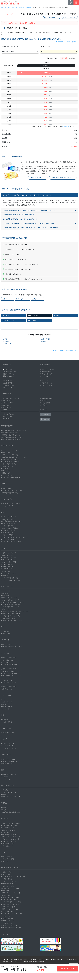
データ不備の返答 (46, 374)
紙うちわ (4, 809)
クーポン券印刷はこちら (51, 17)
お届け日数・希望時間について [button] (13, 274)
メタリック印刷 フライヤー (10, 461)
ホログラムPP (6, 861)
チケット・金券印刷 (11, 7)
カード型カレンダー (7, 843)
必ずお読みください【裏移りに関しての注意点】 (21, 23)
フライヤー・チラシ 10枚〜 (10, 455)
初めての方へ (7, 369)
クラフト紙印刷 (6, 475)
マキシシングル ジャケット (10, 792)
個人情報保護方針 (57, 959)
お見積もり (65, 126)
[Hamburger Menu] (76, 2)
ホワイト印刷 (5, 874)
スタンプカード (6, 569)
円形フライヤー (6, 473)
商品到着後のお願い (8, 385)
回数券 (56, 315)
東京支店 (43, 400)
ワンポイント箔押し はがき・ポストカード (14, 611)
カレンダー (4, 818)
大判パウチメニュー (7, 763)
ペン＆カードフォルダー (9, 748)
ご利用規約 (32, 959)
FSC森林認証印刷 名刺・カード (11, 435)
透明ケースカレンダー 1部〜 (10, 825)
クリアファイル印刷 (7, 733)
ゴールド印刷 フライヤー (9, 464)
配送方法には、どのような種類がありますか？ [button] (18, 269)
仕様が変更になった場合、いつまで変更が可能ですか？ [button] (20, 264)
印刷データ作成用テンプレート (63, 177)
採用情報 (4, 961)
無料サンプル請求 (7, 414)
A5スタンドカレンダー (8, 830)
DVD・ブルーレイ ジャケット (10, 796)
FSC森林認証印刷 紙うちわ (10, 439)
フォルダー (4, 739)
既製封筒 (4, 719)
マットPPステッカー (8, 662)
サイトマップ (14, 961)
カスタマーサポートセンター (10, 398)
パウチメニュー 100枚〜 (9, 761)
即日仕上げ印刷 (6, 856)
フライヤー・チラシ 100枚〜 (10, 450)
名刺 (2, 512)
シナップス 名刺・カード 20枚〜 (11, 541)
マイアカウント (45, 365)
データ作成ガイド (37, 177)
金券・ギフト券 (33, 315)
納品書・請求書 (6, 383)
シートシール (8, 678)
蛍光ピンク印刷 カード (8, 557)
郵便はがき (5, 595)
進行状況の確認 (45, 371)
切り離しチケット (8, 320)
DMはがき (5, 593)
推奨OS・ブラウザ (7, 374)
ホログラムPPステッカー (9, 664)
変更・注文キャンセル (8, 387)
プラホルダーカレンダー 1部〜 (11, 839)
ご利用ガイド (6, 365)
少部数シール (5, 916)
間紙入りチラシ (6, 452)
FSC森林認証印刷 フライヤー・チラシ (13, 430)
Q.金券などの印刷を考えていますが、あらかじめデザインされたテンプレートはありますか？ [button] (39, 227)
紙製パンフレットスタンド (9, 774)
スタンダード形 (10, 671)
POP (2, 770)
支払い (4, 376)
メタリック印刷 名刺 (8, 530)
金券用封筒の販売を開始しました (17, 28)
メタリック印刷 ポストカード (10, 604)
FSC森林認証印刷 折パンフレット (12, 437)
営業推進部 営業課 (46, 398)
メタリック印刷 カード (8, 564)
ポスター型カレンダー (8, 841)
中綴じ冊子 (5, 631)
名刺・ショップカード (8, 516)
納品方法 (11, 376)
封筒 (2, 715)
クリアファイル (6, 728)
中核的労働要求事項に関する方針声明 (32, 961)
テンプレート (45, 380)
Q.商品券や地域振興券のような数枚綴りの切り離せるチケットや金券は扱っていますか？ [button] (39, 210)
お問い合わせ (6, 393)
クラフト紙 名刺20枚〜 (8, 539)
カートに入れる (67, 968)
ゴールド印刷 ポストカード (10, 607)
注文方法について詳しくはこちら (67, 42)
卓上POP (4, 777)
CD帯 (3, 794)
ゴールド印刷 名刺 (7, 532)
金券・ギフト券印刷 (25, 7)
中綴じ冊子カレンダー (8, 834)
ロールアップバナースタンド (10, 503)
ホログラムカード (7, 571)
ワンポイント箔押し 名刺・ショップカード (14, 537)
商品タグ (4, 575)
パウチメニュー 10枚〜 (8, 759)
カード (3, 548)
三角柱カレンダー (7, 832)
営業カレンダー (6, 416)
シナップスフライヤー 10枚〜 (10, 477)
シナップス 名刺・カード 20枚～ (11, 902)
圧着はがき (5, 609)
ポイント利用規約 (43, 959)
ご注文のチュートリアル (9, 371)
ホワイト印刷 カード (8, 559)
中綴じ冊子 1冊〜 (7, 883)
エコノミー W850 (7, 506)
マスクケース (5, 779)
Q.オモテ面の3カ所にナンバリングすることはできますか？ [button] (39, 219)
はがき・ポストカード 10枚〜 (10, 613)
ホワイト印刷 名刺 (7, 526)
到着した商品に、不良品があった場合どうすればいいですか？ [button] (22, 279)
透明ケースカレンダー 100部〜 (11, 823)
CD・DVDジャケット (7, 785)
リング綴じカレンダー (8, 827)
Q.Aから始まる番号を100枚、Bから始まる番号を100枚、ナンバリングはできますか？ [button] (39, 223)
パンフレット (5, 640)
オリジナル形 (11, 675)
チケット (6, 315)
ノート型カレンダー (7, 846)
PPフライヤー (6, 470)
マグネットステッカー (8, 682)
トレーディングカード (8, 573)
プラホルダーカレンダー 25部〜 (11, 837)
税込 (64, 58)
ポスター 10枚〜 (6, 488)
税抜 (72, 58)
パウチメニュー (6, 754)
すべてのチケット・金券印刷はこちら (65, 350)
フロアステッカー (7, 680)
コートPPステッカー (8, 660)
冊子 (2, 626)
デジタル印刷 (10, 867)
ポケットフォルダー (7, 743)
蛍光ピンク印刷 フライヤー (10, 459)
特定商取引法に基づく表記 (18, 959)
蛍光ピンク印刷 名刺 (8, 523)
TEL (70, 2)
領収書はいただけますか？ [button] (12, 254)
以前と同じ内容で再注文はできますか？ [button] (16, 244)
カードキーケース (7, 746)
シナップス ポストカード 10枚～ (11, 620)
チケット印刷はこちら (70, 17)
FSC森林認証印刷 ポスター (10, 432)
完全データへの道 (46, 385)
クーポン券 (32, 320)
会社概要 (4, 959)
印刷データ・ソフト (47, 383)
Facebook (45, 419)
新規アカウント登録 (47, 369)
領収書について (6, 380)
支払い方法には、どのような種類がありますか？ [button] (18, 249)
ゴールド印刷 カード (8, 566)
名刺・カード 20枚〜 (8, 519)
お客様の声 (5, 418)
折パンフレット (6, 644)
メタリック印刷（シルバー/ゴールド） (13, 876)
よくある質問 (45, 403)
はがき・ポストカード (8, 586)
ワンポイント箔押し (7, 859)
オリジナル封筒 (6, 722)
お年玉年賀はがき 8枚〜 (9, 618)
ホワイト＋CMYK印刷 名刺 (10, 528)
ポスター (4, 484)
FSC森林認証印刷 (7, 426)
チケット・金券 (6, 695)
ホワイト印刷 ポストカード (10, 600)
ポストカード (5, 591)
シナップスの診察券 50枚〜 (10, 578)
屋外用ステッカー (7, 689)
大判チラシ (5, 468)
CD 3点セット (6, 790)
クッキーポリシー (70, 959)
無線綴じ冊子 (5, 633)
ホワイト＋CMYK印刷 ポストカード (12, 602)
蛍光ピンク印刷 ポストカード (10, 597)
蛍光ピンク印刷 (6, 872)
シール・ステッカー (7, 653)
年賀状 (3, 807)
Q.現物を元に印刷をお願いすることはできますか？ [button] (39, 214)
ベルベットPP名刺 (7, 535)
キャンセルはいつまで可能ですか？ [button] (14, 259)
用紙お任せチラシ (7, 466)
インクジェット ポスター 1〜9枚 (11, 490)
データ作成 (44, 376)
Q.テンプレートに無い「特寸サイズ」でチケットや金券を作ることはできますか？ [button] (39, 195)
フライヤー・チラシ (7, 446)
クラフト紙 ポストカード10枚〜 (11, 616)
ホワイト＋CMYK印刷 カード (10, 562)
